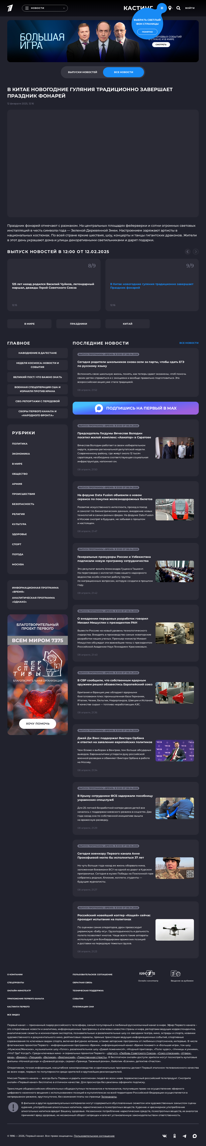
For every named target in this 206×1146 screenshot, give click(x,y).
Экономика (21, 453)
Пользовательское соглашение (92, 974)
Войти (190, 8)
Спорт (16, 544)
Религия (18, 514)
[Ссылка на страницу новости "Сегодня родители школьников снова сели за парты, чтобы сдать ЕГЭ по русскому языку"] (135, 372)
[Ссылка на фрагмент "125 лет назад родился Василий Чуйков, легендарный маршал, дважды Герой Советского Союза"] (54, 285)
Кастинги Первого (18, 1006)
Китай (127, 323)
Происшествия (23, 493)
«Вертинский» (66, 1057)
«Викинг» (21, 1057)
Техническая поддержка (88, 990)
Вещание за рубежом (182, 976)
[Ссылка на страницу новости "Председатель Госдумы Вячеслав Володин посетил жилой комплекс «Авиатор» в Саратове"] (135, 448)
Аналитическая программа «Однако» (33, 599)
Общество (20, 473)
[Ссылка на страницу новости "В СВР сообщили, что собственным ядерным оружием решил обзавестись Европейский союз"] (135, 693)
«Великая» (49, 1057)
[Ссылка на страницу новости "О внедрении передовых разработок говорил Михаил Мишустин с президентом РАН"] (135, 633)
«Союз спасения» (168, 1053)
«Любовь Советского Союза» (137, 1053)
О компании (15, 974)
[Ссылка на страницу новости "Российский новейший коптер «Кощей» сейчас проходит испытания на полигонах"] (135, 929)
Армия (17, 483)
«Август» (112, 1053)
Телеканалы (109, 1096)
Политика (20, 443)
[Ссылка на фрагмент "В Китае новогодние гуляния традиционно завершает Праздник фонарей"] (152, 285)
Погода (17, 554)
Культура (19, 524)
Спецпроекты (15, 982)
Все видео (13, 1014)
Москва (18, 564)
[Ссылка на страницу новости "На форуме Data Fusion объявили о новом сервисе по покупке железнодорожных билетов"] (135, 509)
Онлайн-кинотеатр (19, 990)
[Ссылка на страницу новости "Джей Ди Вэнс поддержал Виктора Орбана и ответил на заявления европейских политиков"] (135, 750)
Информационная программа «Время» (35, 589)
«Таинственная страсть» (92, 1057)
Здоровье (19, 534)
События (78, 998)
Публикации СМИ (83, 1006)
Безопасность (23, 504)
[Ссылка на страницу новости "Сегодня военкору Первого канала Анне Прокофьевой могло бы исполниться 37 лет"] (135, 868)
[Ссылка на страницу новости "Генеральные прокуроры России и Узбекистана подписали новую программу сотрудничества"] (135, 571)
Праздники (78, 323)
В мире (29, 323)
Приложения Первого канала (25, 998)
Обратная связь (82, 982)
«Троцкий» (35, 1057)
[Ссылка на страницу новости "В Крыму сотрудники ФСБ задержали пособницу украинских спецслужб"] (135, 808)
